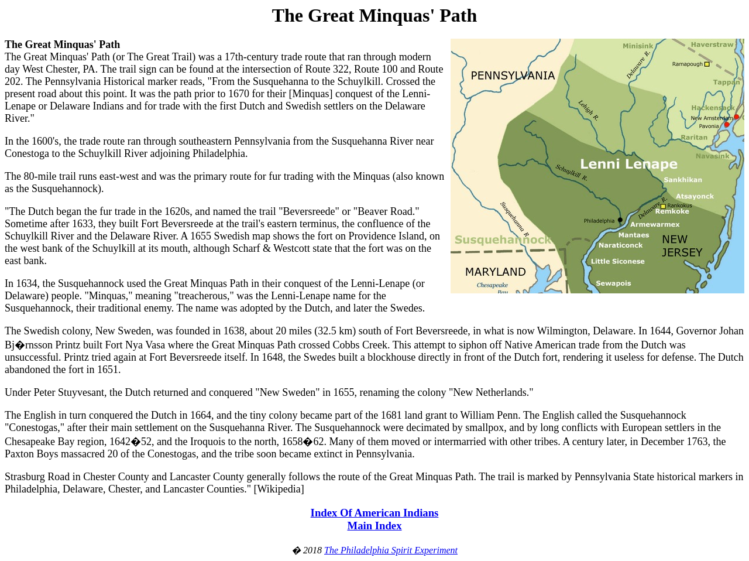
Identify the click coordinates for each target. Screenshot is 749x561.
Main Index (374, 525)
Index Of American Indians (375, 513)
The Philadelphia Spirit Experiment (391, 550)
